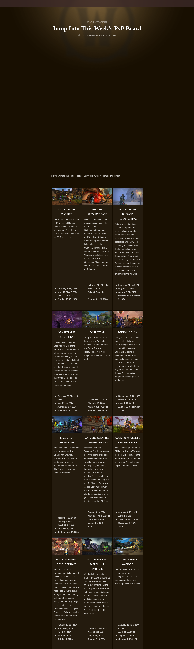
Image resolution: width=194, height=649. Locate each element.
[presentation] (11, 6)
